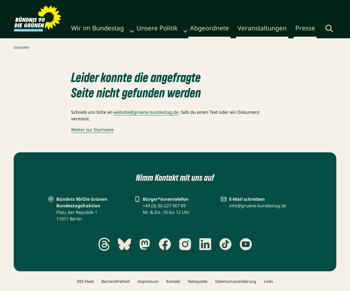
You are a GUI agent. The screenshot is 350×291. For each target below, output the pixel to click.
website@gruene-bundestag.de (146, 112)
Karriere (182, 6)
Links (268, 281)
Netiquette (198, 281)
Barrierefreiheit (115, 281)
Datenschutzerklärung (235, 281)
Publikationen (155, 6)
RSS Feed (85, 281)
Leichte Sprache (315, 6)
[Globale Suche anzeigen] (314, 30)
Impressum (148, 281)
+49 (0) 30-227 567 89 (164, 206)
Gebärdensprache (269, 6)
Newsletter (206, 6)
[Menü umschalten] (332, 30)
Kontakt (230, 6)
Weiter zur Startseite (92, 130)
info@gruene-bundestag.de (257, 206)
